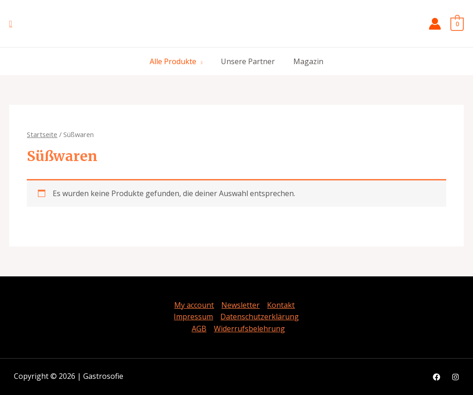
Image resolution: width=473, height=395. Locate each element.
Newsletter (240, 305)
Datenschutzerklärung (259, 316)
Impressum (193, 316)
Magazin (308, 61)
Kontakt (281, 305)
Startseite (42, 134)
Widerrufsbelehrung (249, 328)
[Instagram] (455, 377)
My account (194, 305)
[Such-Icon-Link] (10, 24)
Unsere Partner (248, 61)
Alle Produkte (173, 61)
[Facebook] (436, 377)
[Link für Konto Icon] (435, 24)
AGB (199, 328)
